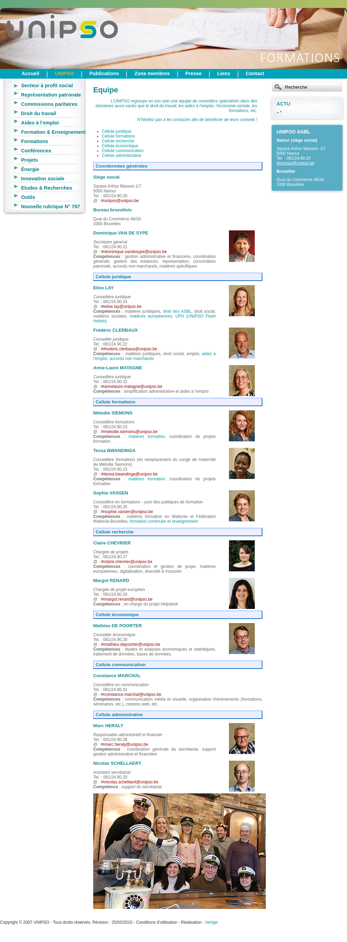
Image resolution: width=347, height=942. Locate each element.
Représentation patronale (51, 95)
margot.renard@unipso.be (128, 599)
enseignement (185, 521)
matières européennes (151, 316)
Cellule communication (123, 150)
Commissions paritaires (49, 104)
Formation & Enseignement (53, 132)
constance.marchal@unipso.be (132, 694)
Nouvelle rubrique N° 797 (50, 206)
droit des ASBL (177, 311)
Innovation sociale (43, 178)
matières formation (146, 436)
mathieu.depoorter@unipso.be (132, 644)
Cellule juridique (116, 131)
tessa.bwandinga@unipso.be (130, 474)
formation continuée (148, 521)
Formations (34, 141)
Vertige (211, 922)
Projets (29, 160)
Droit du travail (38, 113)
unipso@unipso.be (297, 163)
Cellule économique (120, 145)
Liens (223, 73)
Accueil (30, 73)
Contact (255, 73)
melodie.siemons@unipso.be (130, 431)
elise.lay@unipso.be (123, 306)
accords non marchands (131, 358)
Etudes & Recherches (46, 188)
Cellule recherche (118, 141)
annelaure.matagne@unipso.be (133, 386)
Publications (104, 73)
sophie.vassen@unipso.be (128, 511)
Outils (28, 197)
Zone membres (152, 73)
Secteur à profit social (47, 85)
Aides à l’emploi (40, 123)
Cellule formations (118, 136)
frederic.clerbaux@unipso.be (130, 349)
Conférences (36, 150)
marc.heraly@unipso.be (126, 744)
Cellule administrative (121, 155)
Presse (193, 73)
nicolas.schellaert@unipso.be (131, 782)
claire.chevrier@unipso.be (128, 561)
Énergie (30, 169)
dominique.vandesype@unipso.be (135, 251)
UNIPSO (64, 73)
